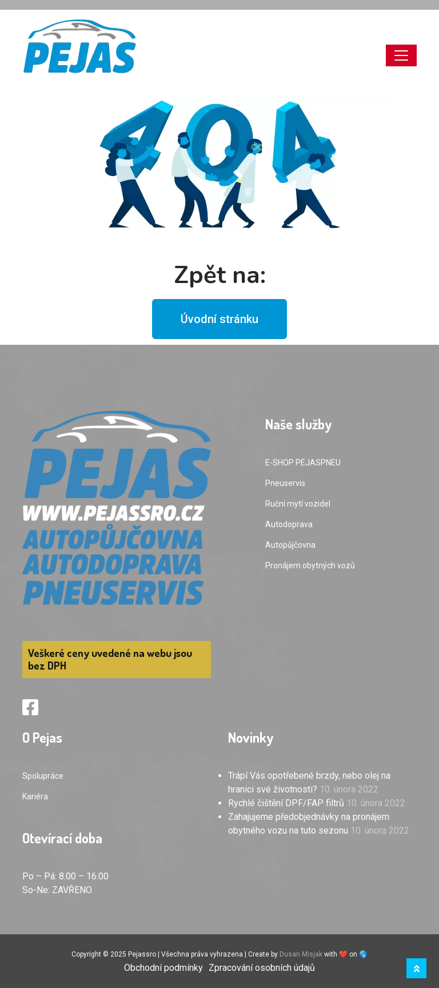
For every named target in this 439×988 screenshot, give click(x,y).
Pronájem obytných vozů (310, 565)
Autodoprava (289, 524)
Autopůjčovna (290, 544)
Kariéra (35, 796)
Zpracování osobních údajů (262, 967)
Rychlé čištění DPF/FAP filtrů (286, 803)
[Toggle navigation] (401, 55)
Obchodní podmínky (163, 967)
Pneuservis (285, 483)
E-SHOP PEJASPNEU (303, 462)
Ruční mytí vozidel (297, 503)
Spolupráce (42, 775)
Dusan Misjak (301, 954)
